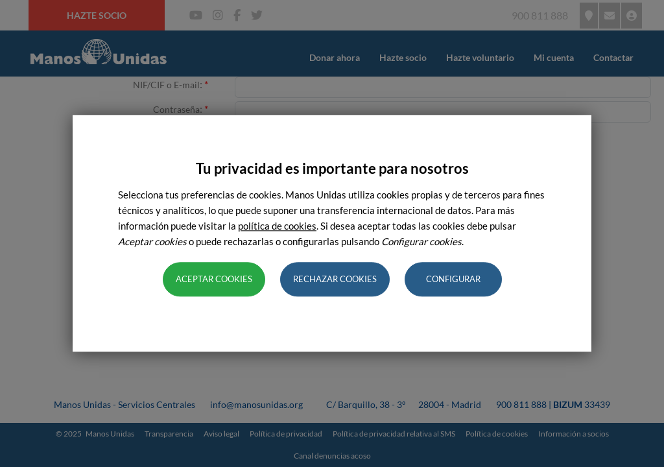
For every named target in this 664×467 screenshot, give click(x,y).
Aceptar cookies (214, 279)
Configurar (453, 279)
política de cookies (277, 226)
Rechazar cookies (335, 279)
